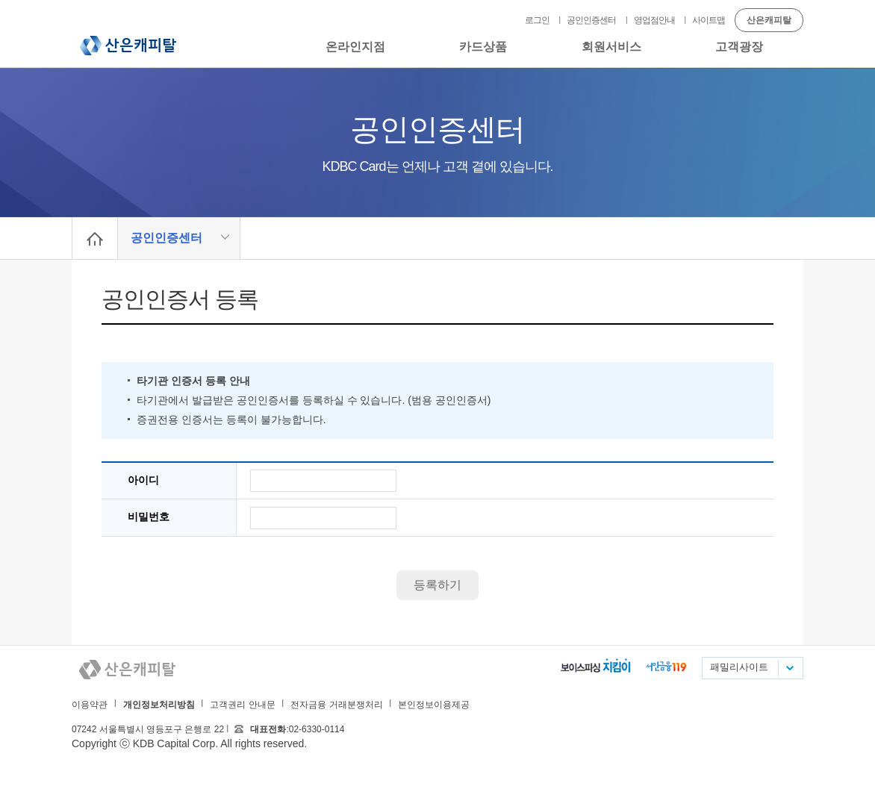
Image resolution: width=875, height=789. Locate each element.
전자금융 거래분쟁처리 (336, 704)
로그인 (537, 20)
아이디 (143, 480)
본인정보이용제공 (434, 704)
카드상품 (483, 46)
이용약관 (90, 704)
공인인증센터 (591, 20)
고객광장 (739, 46)
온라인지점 (355, 46)
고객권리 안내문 (242, 704)
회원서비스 (611, 46)
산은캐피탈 (128, 45)
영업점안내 (654, 20)
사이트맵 (708, 20)
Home (95, 238)
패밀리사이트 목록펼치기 (789, 668)
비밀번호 (148, 517)
